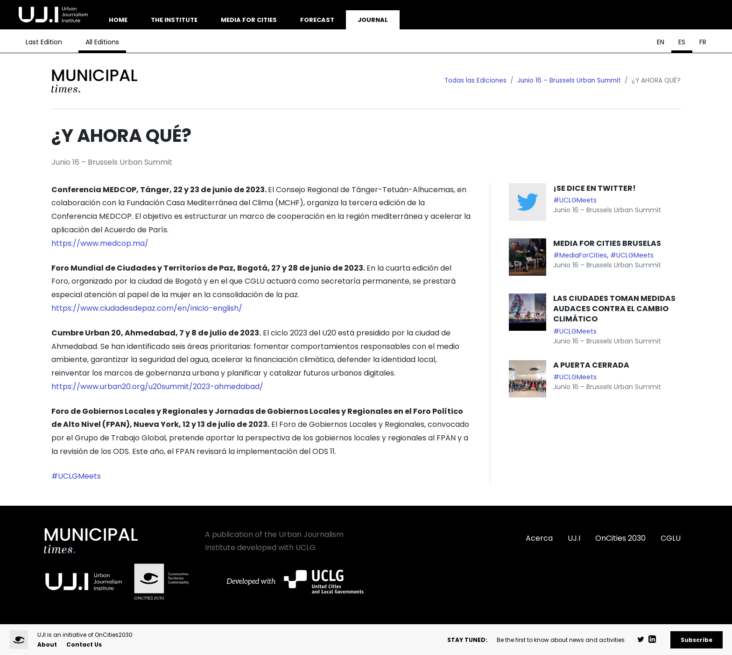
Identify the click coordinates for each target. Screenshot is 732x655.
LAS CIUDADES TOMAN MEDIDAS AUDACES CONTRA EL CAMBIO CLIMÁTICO (614, 309)
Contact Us (84, 644)
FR (702, 42)
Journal (373, 19)
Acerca (539, 538)
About (47, 644)
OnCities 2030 (620, 538)
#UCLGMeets (76, 476)
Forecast (317, 19)
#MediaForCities (580, 255)
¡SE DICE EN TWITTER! (594, 188)
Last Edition (44, 42)
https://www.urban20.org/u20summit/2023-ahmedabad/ (157, 386)
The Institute (174, 19)
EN (660, 42)
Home (118, 19)
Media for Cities (249, 19)
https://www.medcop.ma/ (99, 243)
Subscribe (696, 640)
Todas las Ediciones (475, 80)
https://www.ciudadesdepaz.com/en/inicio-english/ (146, 308)
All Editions (102, 42)
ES (681, 42)
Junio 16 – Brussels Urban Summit (569, 80)
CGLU (671, 538)
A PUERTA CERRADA (591, 365)
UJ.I (574, 538)
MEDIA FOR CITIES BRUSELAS (607, 243)
